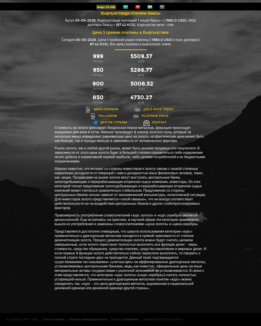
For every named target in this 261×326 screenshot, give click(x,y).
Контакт (159, 122)
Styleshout (132, 319)
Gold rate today (158, 109)
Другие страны (113, 122)
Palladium (108, 115)
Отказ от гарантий (53, 319)
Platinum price (155, 115)
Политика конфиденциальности (88, 319)
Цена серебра (106, 109)
